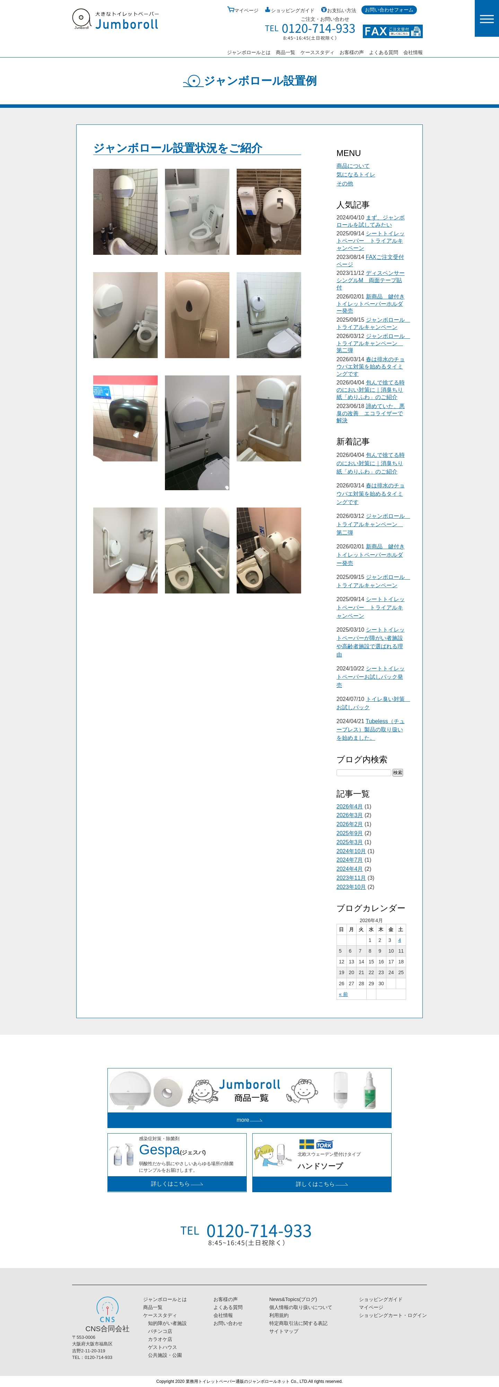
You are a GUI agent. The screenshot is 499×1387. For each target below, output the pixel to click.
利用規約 (279, 1315)
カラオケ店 (157, 1339)
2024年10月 (351, 851)
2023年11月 (351, 878)
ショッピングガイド (289, 10)
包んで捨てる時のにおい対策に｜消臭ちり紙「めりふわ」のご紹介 (370, 390)
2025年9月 (349, 833)
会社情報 (413, 52)
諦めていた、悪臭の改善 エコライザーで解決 (370, 413)
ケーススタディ (317, 52)
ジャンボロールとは (249, 52)
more (249, 1120)
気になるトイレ (355, 174)
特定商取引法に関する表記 (298, 1323)
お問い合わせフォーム (389, 9)
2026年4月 (349, 806)
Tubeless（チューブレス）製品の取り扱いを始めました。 (370, 729)
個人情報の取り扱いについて (300, 1307)
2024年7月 (349, 860)
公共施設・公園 (162, 1355)
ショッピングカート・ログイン (393, 1315)
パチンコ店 (157, 1331)
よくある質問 (383, 52)
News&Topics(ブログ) (293, 1299)
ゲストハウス (160, 1347)
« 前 (343, 994)
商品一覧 (285, 52)
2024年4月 (349, 869)
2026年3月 (349, 815)
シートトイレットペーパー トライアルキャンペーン (370, 241)
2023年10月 (351, 887)
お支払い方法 (338, 10)
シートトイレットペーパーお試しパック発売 (370, 677)
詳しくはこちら (177, 1184)
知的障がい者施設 (165, 1323)
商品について (353, 166)
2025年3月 (349, 842)
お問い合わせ (228, 1323)
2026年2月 (349, 824)
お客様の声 (352, 52)
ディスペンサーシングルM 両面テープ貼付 (370, 280)
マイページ (243, 10)
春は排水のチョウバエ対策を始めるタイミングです (370, 366)
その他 (344, 184)
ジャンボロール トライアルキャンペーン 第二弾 (373, 343)
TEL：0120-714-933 (92, 1357)
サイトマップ (283, 1331)
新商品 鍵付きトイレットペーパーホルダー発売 (370, 304)
